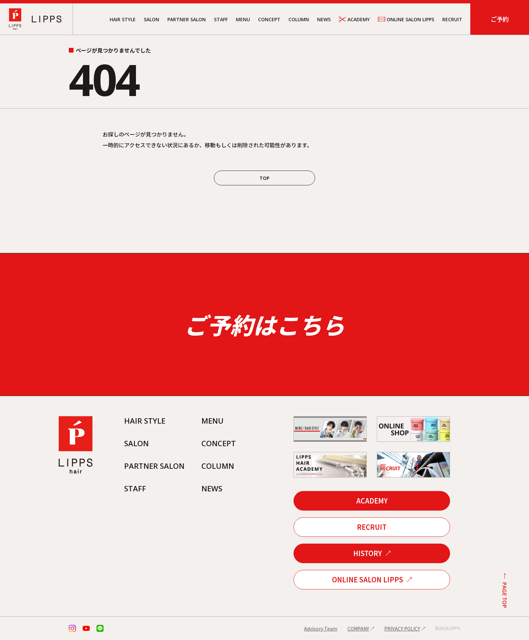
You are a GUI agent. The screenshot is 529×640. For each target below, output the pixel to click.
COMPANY (358, 628)
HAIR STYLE (123, 19)
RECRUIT (452, 19)
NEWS (324, 19)
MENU (243, 19)
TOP (264, 178)
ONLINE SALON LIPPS (406, 19)
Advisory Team (320, 628)
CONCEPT (269, 19)
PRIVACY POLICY (402, 628)
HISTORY (367, 553)
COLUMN (298, 19)
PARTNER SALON (186, 19)
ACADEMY (354, 19)
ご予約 (500, 18)
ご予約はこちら (264, 324)
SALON (151, 19)
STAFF (221, 19)
